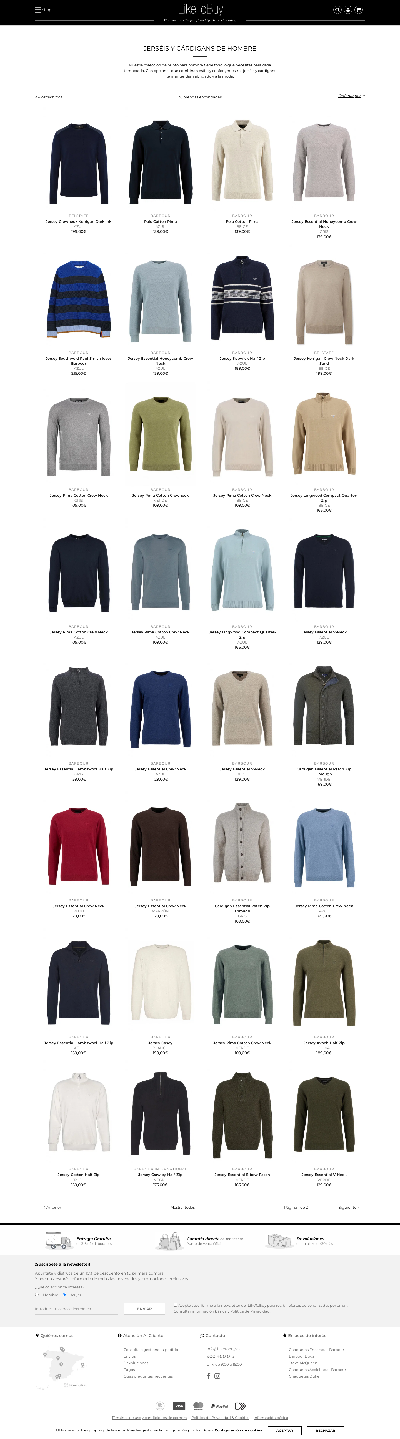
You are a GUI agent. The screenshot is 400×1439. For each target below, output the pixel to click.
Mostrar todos (183, 1207)
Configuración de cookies (239, 1430)
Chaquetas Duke (304, 1376)
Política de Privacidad (250, 1311)
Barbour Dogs (301, 1356)
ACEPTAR (286, 1431)
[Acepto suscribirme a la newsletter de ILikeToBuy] (175, 1305)
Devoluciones (136, 1363)
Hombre (50, 1295)
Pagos (129, 1369)
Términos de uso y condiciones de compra (149, 1417)
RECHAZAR (327, 1431)
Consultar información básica (200, 1311)
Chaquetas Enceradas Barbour (316, 1349)
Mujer (76, 1295)
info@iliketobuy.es (223, 1348)
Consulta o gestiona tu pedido (151, 1349)
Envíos (130, 1356)
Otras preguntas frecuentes (148, 1376)
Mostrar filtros (50, 97)
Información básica (271, 1417)
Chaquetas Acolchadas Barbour (317, 1369)
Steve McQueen (303, 1363)
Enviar (144, 1308)
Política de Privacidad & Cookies (220, 1417)
